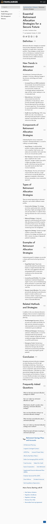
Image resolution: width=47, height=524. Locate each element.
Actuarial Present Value (37, 452)
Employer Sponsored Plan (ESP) (32, 476)
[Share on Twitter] (26, 36)
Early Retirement (41, 467)
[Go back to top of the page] (44, 522)
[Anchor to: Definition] (34, 41)
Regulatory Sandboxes (30, 495)
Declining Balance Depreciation (32, 483)
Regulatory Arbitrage (30, 497)
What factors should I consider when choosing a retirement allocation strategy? (33, 406)
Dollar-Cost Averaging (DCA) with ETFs (33, 459)
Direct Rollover (27, 479)
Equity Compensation (29, 467)
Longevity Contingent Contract (31, 448)
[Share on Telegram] (37, 36)
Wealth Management (6, 14)
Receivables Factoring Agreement (33, 502)
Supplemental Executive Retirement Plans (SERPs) (34, 471)
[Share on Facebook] (24, 36)
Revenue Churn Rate (30, 500)
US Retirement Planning (29, 445)
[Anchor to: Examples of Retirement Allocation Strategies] (44, 247)
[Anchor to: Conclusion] (36, 356)
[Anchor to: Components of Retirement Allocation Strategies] (44, 130)
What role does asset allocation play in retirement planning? (33, 419)
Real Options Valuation (31, 492)
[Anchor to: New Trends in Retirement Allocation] (44, 66)
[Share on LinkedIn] (29, 36)
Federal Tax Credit (38, 463)
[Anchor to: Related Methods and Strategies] (44, 305)
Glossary (3, 19)
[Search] (10, 7)
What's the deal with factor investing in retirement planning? (33, 431)
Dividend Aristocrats (39, 479)
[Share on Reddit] (32, 36)
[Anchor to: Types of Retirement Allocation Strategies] (44, 189)
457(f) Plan (26, 452)
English (44, 2)
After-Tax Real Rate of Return (31, 456)
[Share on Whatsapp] (34, 36)
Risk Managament (6, 16)
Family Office (4, 11)
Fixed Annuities (27, 463)
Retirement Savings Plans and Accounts (35, 439)
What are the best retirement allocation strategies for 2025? (33, 393)
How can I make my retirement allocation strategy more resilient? (34, 425)
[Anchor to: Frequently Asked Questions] (44, 385)
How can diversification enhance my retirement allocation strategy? (33, 413)
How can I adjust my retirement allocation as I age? (31, 399)
